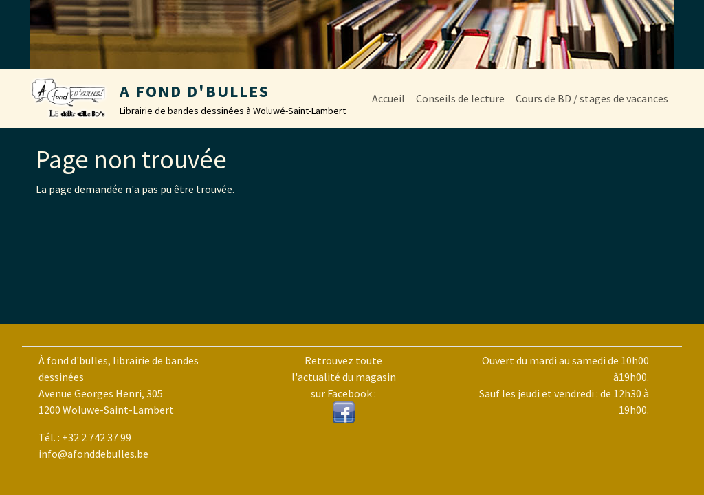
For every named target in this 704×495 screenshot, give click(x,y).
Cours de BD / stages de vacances (592, 98)
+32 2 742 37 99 (96, 437)
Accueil (388, 98)
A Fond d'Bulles (195, 91)
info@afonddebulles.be (93, 454)
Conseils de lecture (460, 98)
